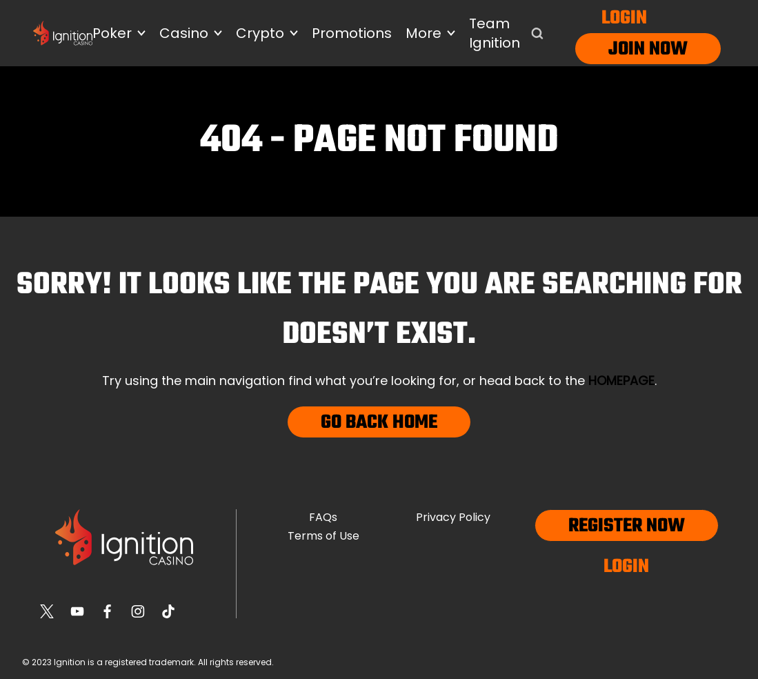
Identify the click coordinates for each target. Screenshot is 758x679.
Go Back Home (379, 422)
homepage (621, 380)
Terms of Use (323, 536)
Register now (626, 526)
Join (626, 49)
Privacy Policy (453, 517)
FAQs (323, 517)
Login (624, 18)
